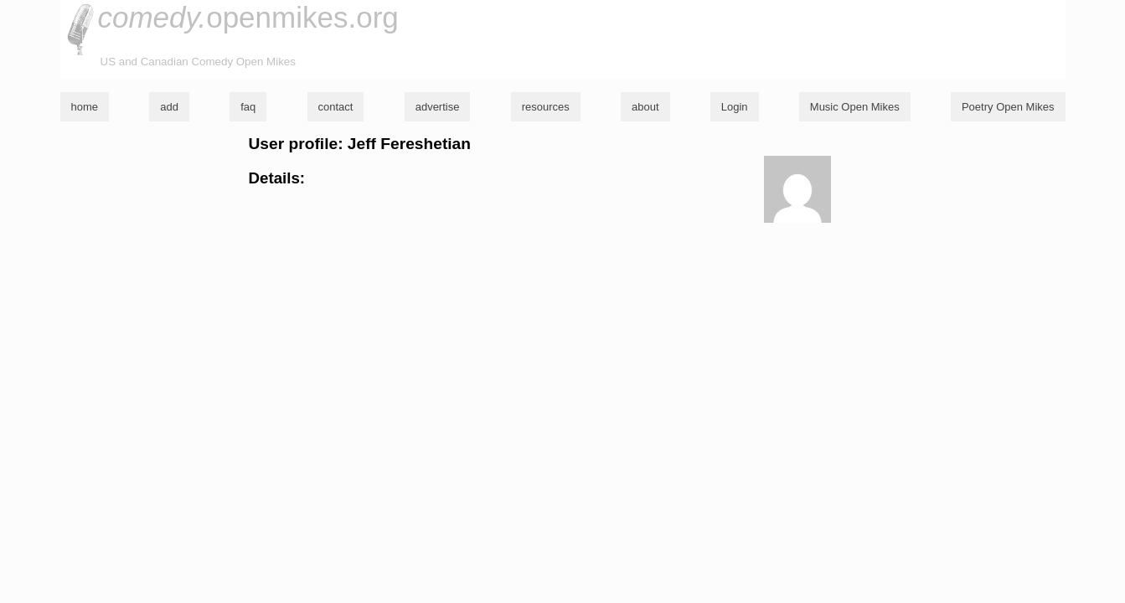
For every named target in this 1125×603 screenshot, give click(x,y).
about (645, 106)
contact (335, 106)
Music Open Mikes (855, 106)
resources (546, 106)
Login (734, 106)
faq (247, 106)
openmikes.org (248, 17)
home (85, 106)
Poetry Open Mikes (1008, 106)
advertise (437, 106)
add (169, 106)
